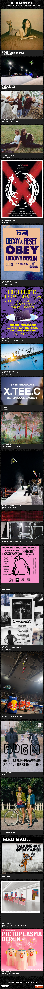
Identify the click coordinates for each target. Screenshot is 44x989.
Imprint (25, 982)
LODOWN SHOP (18, 982)
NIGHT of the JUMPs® (12, 716)
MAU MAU (6, 876)
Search (10, 982)
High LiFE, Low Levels (12, 340)
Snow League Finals (12, 373)
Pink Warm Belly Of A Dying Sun (17, 541)
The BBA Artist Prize (12, 446)
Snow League (8, 87)
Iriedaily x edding (10, 121)
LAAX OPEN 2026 (9, 221)
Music (33, 5)
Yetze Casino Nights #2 (13, 53)
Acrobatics (9, 5)
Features (5, 986)
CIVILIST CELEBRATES (11, 648)
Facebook (29, 982)
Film (17, 5)
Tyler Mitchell (9, 832)
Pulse (39, 986)
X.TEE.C (5, 408)
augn (4, 774)
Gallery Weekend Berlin (14, 925)
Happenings (28, 5)
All (3, 5)
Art (14, 5)
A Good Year (8, 156)
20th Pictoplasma (10, 973)
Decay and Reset (10, 283)
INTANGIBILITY (8, 589)
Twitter (33, 982)
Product (39, 5)
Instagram (31, 982)
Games (21, 5)
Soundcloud (36, 982)
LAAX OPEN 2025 (9, 507)
